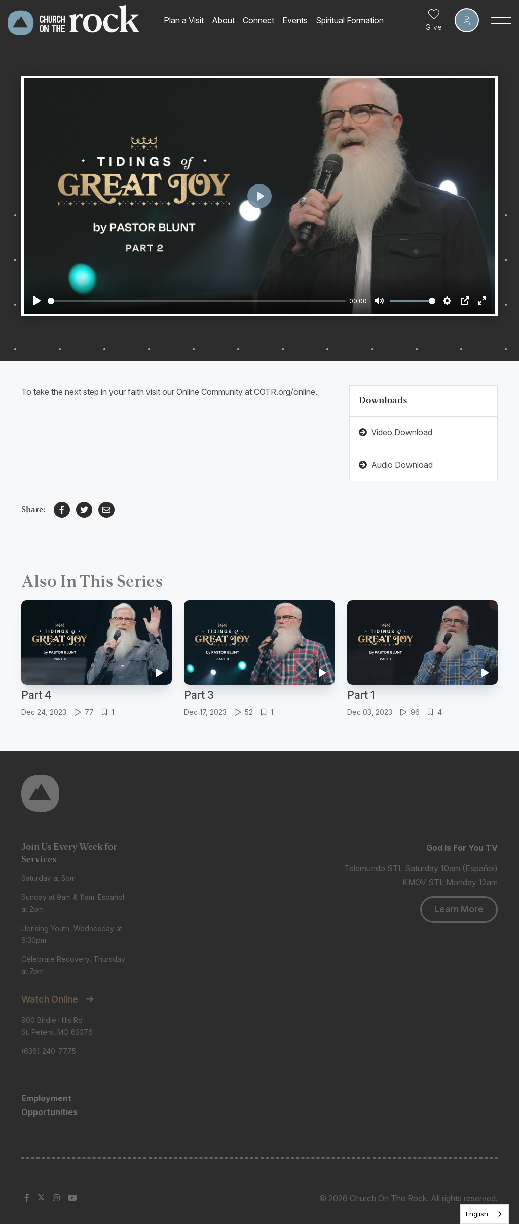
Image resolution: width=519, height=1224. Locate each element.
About (223, 20)
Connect (258, 20)
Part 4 (36, 695)
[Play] (37, 300)
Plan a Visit (184, 20)
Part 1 (361, 695)
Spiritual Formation (350, 20)
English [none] (477, 1214)
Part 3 (199, 695)
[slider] (197, 301)
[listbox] (484, 1214)
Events (295, 20)
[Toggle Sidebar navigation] (501, 20)
